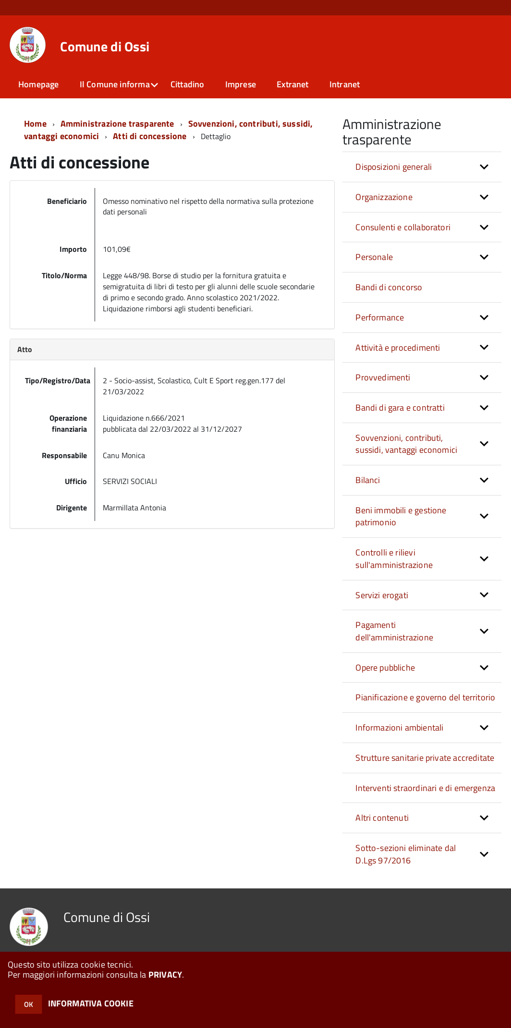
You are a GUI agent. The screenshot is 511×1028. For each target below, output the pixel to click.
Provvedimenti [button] (382, 377)
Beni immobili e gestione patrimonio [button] (400, 516)
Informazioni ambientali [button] (399, 727)
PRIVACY (165, 974)
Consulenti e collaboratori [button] (402, 227)
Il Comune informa (115, 84)
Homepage (38, 84)
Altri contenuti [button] (382, 817)
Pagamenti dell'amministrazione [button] (394, 631)
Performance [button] (379, 317)
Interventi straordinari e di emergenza (425, 787)
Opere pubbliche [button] (385, 667)
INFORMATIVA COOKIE (91, 1003)
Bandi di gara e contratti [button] (400, 407)
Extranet (292, 84)
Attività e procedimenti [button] (397, 347)
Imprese (240, 84)
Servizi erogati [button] (381, 595)
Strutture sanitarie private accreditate (424, 757)
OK (28, 1004)
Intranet (344, 84)
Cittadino (187, 84)
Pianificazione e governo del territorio (425, 697)
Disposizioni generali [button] (393, 166)
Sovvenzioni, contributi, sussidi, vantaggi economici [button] (406, 444)
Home (35, 123)
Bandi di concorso (388, 287)
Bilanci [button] (367, 479)
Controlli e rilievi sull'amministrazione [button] (394, 558)
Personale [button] (374, 256)
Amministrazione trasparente (117, 123)
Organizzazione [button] (384, 196)
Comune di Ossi (104, 46)
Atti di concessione (149, 136)
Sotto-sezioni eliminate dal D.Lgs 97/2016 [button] (405, 854)
